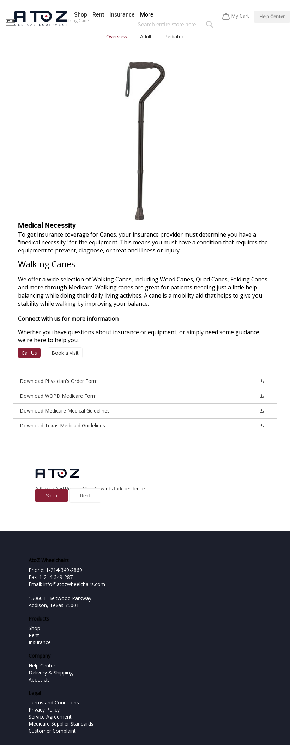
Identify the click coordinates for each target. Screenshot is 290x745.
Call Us (29, 352)
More (146, 14)
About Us (39, 679)
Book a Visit (65, 352)
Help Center (272, 16)
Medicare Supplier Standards (61, 723)
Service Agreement (50, 716)
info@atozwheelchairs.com (74, 584)
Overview (116, 36)
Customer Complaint (52, 730)
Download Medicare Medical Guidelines (65, 410)
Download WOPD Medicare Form (58, 395)
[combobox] (175, 24)
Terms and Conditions (54, 702)
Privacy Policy (44, 709)
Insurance (122, 14)
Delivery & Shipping (51, 672)
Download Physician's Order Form (59, 381)
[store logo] (40, 18)
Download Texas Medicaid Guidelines (62, 425)
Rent (98, 14)
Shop (80, 14)
